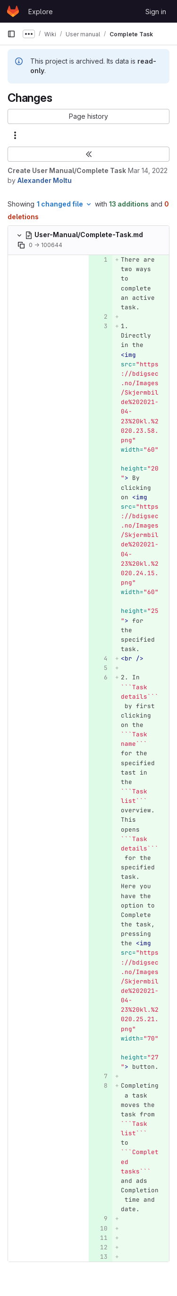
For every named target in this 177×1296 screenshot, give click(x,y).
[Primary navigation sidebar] (11, 33)
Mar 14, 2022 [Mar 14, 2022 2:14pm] (148, 170)
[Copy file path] (21, 245)
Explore (40, 12)
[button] (88, 116)
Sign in (155, 12)
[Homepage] (13, 11)
